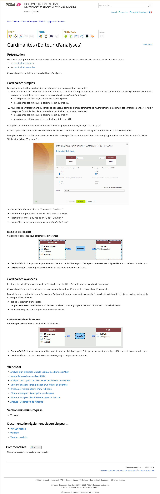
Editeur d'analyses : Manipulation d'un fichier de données (39, 384)
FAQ (61, 480)
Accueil (114, 12)
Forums (54, 480)
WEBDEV (14, 433)
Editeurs (16, 21)
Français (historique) (139, 12)
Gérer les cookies (118, 480)
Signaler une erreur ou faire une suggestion (118, 470)
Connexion (123, 12)
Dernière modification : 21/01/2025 (140, 467)
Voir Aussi (148, 44)
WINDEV (76, 492)
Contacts (104, 480)
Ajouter (35, 447)
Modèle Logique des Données (52, 21)
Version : (28, 11)
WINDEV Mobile (18, 429)
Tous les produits (18, 437)
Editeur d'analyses (29, 21)
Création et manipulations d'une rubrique (31, 389)
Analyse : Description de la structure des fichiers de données (40, 380)
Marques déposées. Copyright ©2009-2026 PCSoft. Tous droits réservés (80, 485)
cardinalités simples (24, 63)
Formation (94, 480)
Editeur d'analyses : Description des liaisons (32, 393)
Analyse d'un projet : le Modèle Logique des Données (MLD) (39, 372)
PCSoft (38, 480)
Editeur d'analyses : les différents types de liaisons (35, 397)
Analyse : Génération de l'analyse (26, 402)
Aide (9, 21)
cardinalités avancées (24, 67)
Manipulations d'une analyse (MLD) (27, 376)
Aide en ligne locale (146, 470)
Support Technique (80, 480)
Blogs (68, 480)
